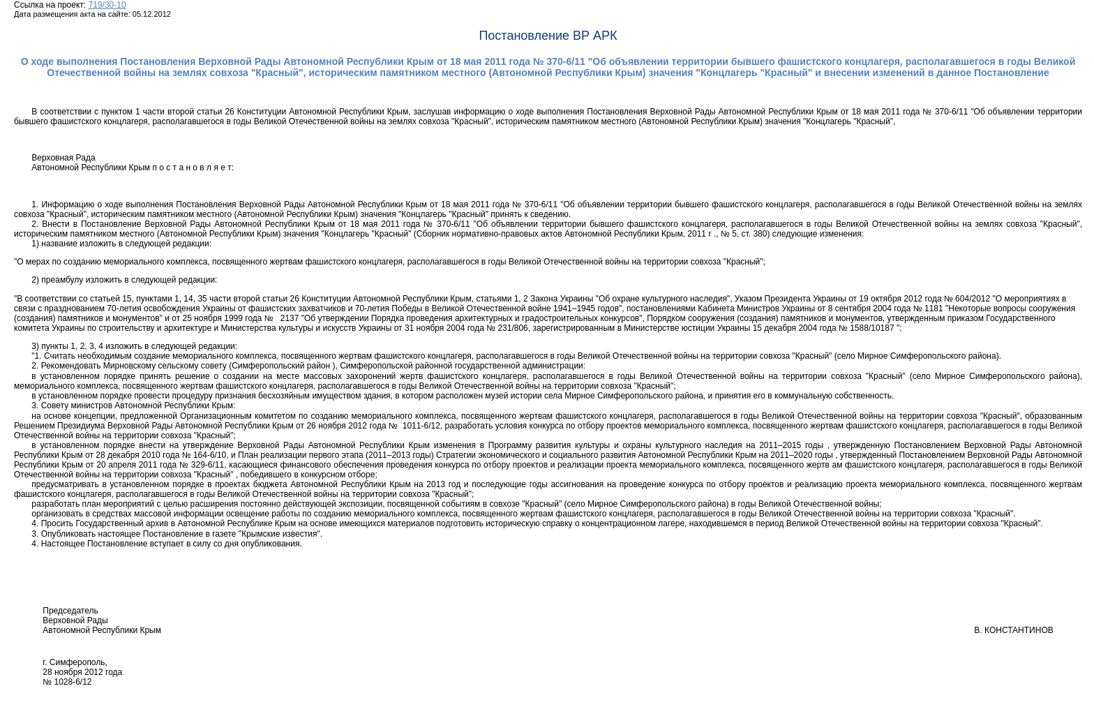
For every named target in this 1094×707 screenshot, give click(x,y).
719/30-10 (107, 5)
